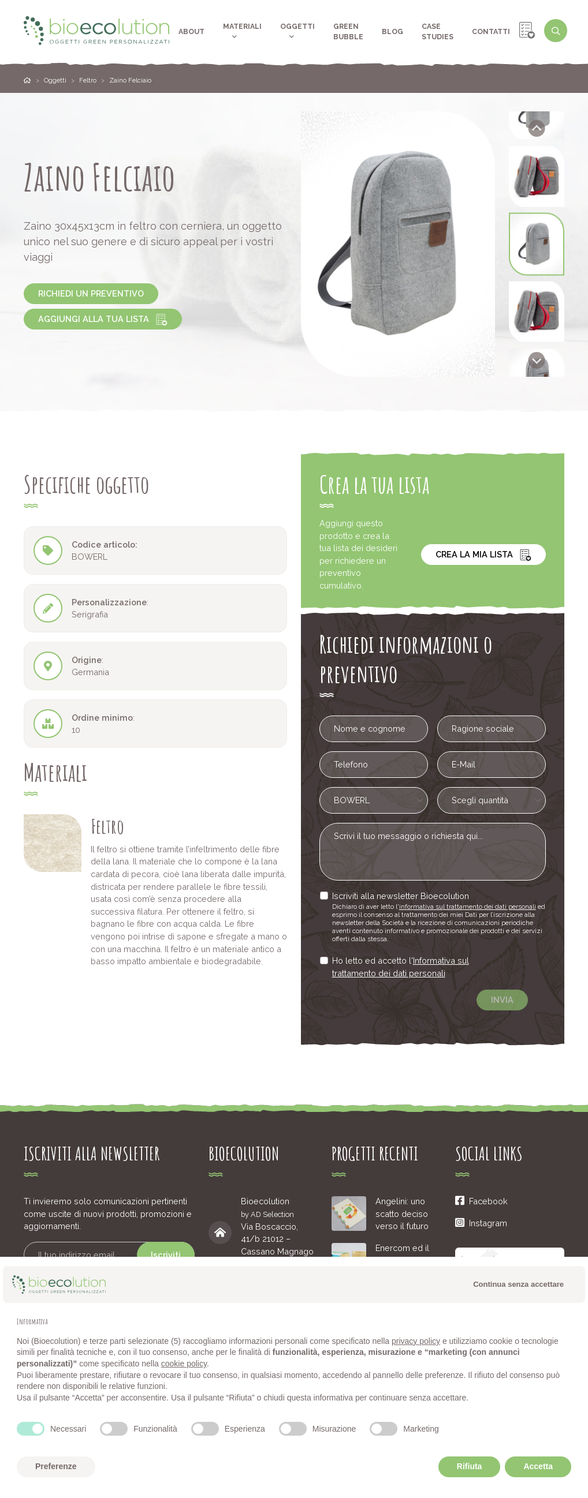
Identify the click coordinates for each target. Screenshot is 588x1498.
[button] (536, 176)
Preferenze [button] (56, 1466)
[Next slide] (537, 360)
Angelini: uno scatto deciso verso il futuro (402, 1213)
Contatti (491, 31)
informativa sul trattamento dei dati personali (468, 906)
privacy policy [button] (416, 1341)
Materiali (242, 31)
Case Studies (437, 31)
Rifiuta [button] (469, 1466)
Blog (392, 31)
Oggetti (297, 31)
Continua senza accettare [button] (518, 1284)
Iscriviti (166, 1255)
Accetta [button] (538, 1466)
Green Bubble (348, 31)
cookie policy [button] (184, 1363)
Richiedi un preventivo (91, 293)
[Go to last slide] (537, 128)
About (191, 31)
